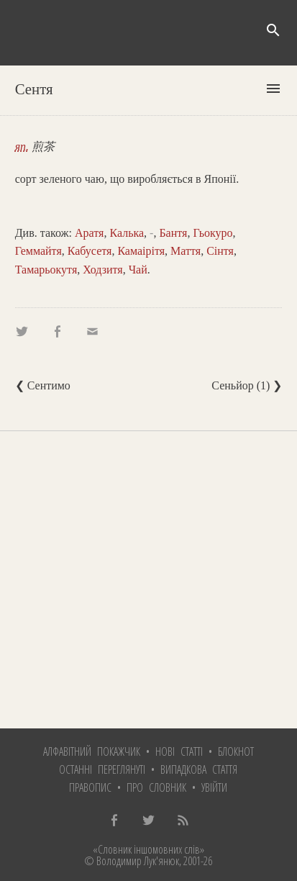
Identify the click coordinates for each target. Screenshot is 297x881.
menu (273, 88)
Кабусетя (90, 251)
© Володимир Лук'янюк (131, 861)
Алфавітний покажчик (91, 751)
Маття (185, 251)
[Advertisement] (148, 579)
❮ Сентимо (42, 385)
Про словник (156, 787)
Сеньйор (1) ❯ (246, 385)
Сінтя (220, 251)
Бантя (173, 233)
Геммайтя (38, 251)
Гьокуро (212, 233)
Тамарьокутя (46, 269)
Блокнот (236, 751)
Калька (126, 233)
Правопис (90, 787)
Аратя (89, 233)
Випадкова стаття (198, 769)
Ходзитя (102, 269)
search (273, 30)
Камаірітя (141, 251)
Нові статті (179, 751)
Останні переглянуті (102, 769)
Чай (138, 269)
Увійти (214, 787)
